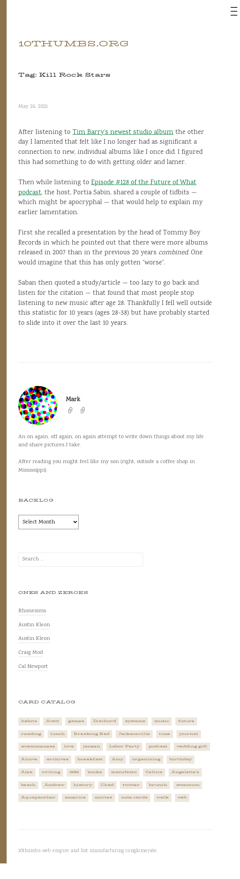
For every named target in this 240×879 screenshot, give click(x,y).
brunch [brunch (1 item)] (158, 785)
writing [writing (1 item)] (51, 772)
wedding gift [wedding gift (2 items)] (191, 746)
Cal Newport (33, 666)
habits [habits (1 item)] (29, 721)
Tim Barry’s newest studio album (122, 132)
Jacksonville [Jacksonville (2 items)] (134, 734)
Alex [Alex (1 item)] (27, 772)
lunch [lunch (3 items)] (57, 734)
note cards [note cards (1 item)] (134, 797)
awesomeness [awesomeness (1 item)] (38, 746)
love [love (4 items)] (69, 746)
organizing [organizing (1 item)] (146, 759)
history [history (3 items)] (82, 785)
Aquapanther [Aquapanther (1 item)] (38, 797)
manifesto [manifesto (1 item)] (124, 772)
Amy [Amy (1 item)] (117, 759)
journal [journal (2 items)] (188, 734)
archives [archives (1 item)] (57, 759)
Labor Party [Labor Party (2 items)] (124, 746)
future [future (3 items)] (186, 721)
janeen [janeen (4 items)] (91, 746)
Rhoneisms (32, 611)
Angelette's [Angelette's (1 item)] (185, 772)
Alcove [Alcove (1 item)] (29, 759)
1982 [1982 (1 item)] (74, 772)
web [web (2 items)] (182, 797)
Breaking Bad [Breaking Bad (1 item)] (91, 734)
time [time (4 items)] (164, 734)
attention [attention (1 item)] (187, 785)
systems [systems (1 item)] (135, 721)
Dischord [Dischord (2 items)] (104, 721)
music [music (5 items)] (161, 721)
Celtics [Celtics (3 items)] (154, 772)
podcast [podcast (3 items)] (158, 746)
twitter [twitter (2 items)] (131, 785)
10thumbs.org (73, 43)
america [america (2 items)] (75, 797)
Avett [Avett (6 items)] (52, 721)
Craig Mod (30, 652)
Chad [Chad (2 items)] (107, 785)
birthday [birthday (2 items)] (180, 759)
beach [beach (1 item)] (28, 785)
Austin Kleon (34, 625)
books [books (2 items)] (95, 772)
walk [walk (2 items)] (163, 797)
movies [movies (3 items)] (103, 797)
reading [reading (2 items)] (31, 734)
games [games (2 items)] (76, 721)
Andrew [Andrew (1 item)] (54, 785)
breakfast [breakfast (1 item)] (90, 759)
